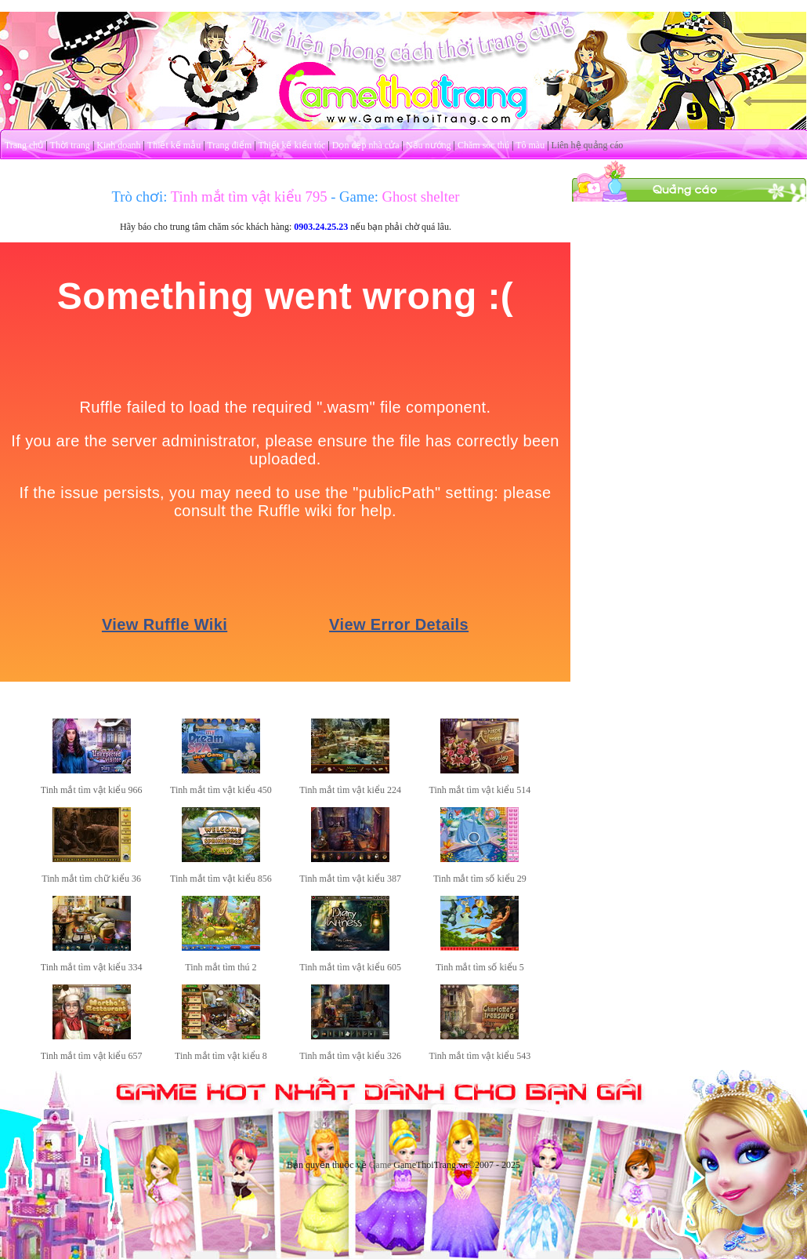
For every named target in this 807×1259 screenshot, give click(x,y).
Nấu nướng (428, 145)
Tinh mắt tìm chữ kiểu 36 (91, 878)
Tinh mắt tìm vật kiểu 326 (350, 1055)
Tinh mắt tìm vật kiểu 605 (350, 967)
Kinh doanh (118, 145)
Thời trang (70, 145)
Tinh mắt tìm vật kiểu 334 (92, 967)
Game (380, 1164)
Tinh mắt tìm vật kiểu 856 (221, 878)
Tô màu (530, 145)
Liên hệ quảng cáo (588, 145)
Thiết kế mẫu (174, 145)
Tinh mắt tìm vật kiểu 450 (221, 789)
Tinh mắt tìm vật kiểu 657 (92, 1055)
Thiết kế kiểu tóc (291, 145)
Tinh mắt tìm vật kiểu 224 (350, 789)
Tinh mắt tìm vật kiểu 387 (350, 878)
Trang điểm (229, 145)
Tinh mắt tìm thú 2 (220, 967)
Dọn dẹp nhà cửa (366, 145)
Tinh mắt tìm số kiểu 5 (480, 967)
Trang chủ (24, 145)
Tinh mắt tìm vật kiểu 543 (480, 1055)
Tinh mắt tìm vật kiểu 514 (480, 789)
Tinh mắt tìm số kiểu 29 (480, 878)
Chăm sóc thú (483, 145)
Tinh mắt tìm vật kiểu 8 (221, 1055)
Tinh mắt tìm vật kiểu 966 (92, 789)
